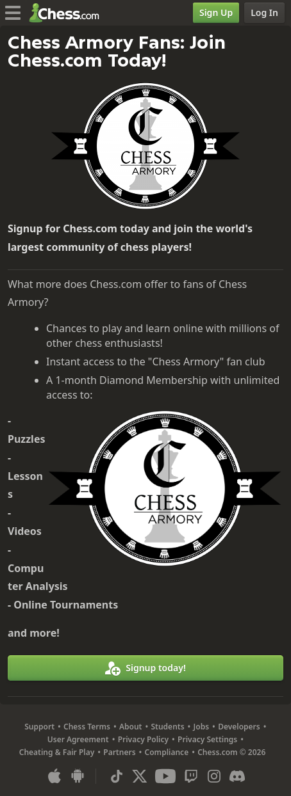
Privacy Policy (143, 739)
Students (167, 726)
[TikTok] (116, 776)
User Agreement (78, 739)
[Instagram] (214, 776)
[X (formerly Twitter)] (139, 776)
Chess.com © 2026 (231, 752)
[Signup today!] (145, 668)
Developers (239, 726)
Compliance (167, 752)
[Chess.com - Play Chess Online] (68, 13)
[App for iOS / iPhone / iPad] (54, 776)
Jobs (202, 726)
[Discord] (237, 776)
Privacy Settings (207, 739)
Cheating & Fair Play (57, 752)
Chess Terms (86, 726)
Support (39, 726)
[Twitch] (191, 776)
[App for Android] (77, 776)
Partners (119, 752)
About (130, 726)
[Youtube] (165, 776)
